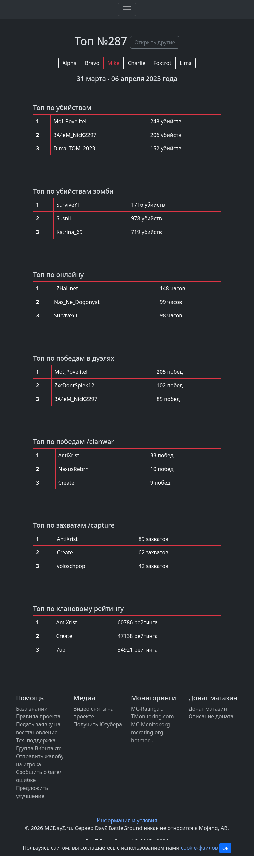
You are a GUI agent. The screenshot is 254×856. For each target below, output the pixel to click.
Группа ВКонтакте (39, 748)
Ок (225, 848)
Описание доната (211, 716)
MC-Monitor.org (150, 724)
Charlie (136, 63)
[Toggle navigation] (127, 9)
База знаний (32, 708)
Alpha (70, 63)
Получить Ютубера (97, 724)
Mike (113, 63)
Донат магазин (208, 708)
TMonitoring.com (152, 716)
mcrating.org (147, 732)
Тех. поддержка (36, 740)
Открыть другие (154, 42)
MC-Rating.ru (147, 708)
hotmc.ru (142, 740)
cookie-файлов (199, 847)
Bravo (92, 63)
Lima (185, 63)
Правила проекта (38, 716)
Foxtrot (162, 63)
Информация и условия (127, 820)
